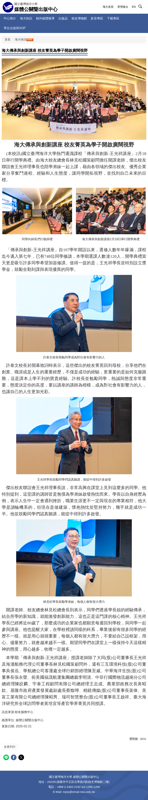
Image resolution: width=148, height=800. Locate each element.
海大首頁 (108, 6)
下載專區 (113, 18)
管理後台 (122, 6)
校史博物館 (79, 18)
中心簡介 (10, 18)
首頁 (7, 39)
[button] (143, 7)
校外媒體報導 (45, 18)
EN (134, 6)
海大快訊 (26, 18)
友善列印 (9, 746)
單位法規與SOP (15, 28)
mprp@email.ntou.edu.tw (79, 791)
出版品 (63, 18)
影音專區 (97, 18)
